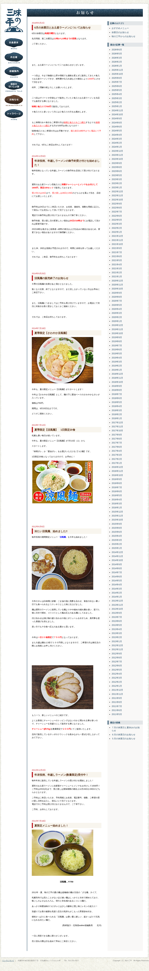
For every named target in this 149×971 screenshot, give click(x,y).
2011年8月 (117, 702)
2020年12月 (117, 280)
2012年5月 (117, 669)
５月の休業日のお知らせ (123, 738)
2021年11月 (117, 240)
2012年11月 (117, 649)
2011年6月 (117, 710)
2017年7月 (117, 442)
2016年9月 (117, 479)
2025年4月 (117, 94)
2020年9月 (117, 293)
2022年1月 (117, 232)
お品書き (14, 43)
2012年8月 (117, 657)
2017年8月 (117, 438)
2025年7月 (117, 82)
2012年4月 (117, 673)
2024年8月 (117, 122)
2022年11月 (117, 195)
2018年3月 (117, 410)
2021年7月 (117, 252)
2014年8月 (117, 568)
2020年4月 (117, 309)
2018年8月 (117, 390)
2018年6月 (117, 398)
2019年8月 (117, 341)
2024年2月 (117, 143)
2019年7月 (117, 345)
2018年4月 (117, 406)
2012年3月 (117, 677)
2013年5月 (117, 625)
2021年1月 (117, 276)
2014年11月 (117, 556)
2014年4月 (117, 584)
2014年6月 (117, 576)
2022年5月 (117, 220)
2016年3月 (117, 503)
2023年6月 (117, 171)
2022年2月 (117, 228)
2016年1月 (117, 507)
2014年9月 (117, 564)
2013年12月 (117, 600)
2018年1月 (117, 418)
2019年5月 (117, 353)
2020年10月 (117, 288)
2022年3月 (117, 224)
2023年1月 (117, 187)
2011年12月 (117, 690)
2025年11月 (117, 70)
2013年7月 (117, 617)
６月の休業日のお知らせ (123, 734)
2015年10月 (117, 519)
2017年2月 (117, 459)
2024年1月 (117, 147)
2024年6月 (117, 126)
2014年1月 (117, 596)
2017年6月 (117, 447)
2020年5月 (117, 305)
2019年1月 (117, 370)
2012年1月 (117, 686)
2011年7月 (117, 706)
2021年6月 (117, 256)
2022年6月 (117, 216)
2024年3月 (117, 139)
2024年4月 (117, 135)
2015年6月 (117, 532)
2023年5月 (117, 175)
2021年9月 (117, 248)
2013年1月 (117, 641)
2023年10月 (117, 159)
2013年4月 (117, 629)
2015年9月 (117, 524)
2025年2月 (117, 102)
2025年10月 (117, 74)
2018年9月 (117, 386)
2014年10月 (117, 560)
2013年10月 (117, 609)
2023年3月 (117, 179)
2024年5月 (117, 130)
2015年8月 (117, 528)
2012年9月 (117, 653)
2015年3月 (117, 540)
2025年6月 (117, 86)
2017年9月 (117, 434)
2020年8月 (117, 297)
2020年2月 (117, 317)
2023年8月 (117, 167)
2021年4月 (117, 264)
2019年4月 (117, 357)
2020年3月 (117, 313)
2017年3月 (117, 455)
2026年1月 (117, 66)
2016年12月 (117, 467)
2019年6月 (117, 349)
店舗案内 (14, 72)
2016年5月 (117, 495)
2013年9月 (117, 613)
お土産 (14, 57)
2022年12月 (117, 191)
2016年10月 (117, 475)
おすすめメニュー (120, 28)
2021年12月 (117, 236)
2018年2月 (117, 414)
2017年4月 (117, 451)
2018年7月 (117, 394)
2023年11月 (117, 155)
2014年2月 (117, 592)
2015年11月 (117, 515)
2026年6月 (117, 49)
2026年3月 (117, 58)
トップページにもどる (14, 114)
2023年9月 (117, 163)
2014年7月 (117, 572)
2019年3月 (117, 361)
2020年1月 (117, 321)
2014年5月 (117, 580)
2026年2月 (117, 62)
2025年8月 (117, 78)
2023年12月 (117, 151)
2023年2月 (117, 183)
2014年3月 (117, 588)
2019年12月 (117, 325)
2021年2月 (117, 272)
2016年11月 (117, 471)
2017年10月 (117, 430)
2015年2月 (117, 544)
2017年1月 (117, 463)
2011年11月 (117, 694)
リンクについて (8, 960)
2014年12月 (117, 552)
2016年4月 (117, 499)
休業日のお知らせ (120, 32)
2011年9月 (117, 698)
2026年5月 (117, 53)
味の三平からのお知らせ (123, 36)
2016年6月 (117, 491)
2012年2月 (117, 682)
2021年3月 (117, 268)
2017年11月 (117, 426)
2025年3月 (117, 98)
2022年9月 (117, 203)
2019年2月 (117, 365)
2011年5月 (117, 714)
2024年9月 (117, 118)
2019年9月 (117, 337)
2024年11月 (117, 110)
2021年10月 (117, 244)
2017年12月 (117, 422)
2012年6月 (117, 665)
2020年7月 (117, 301)
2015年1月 (117, 548)
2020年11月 (117, 284)
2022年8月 (117, 207)
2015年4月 (117, 536)
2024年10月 (117, 114)
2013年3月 (117, 633)
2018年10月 (117, 382)
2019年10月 (117, 333)
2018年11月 (117, 378)
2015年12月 (117, 511)
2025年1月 (117, 106)
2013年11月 (117, 605)
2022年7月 (117, 211)
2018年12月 (117, 374)
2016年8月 (117, 483)
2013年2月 (117, 637)
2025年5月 (117, 90)
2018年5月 (117, 402)
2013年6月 (117, 621)
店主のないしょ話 (14, 86)
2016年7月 (117, 487)
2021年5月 (117, 260)
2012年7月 (117, 661)
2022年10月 (117, 199)
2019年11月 (117, 329)
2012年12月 (117, 645)
